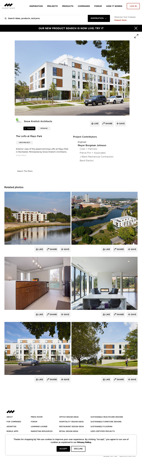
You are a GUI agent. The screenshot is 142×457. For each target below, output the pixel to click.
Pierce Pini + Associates (93, 153)
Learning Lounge (39, 426)
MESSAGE (44, 128)
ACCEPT (63, 449)
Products (67, 6)
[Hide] (136, 28)
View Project (24, 142)
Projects (52, 6)
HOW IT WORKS (114, 6)
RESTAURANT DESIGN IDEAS (71, 426)
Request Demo (120, 20)
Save (66, 249)
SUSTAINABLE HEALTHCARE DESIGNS (107, 417)
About (10, 417)
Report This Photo (25, 171)
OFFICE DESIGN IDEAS (69, 417)
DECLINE (78, 449)
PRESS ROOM (36, 417)
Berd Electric (87, 160)
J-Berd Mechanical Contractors (96, 156)
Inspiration (36, 6)
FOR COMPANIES (14, 422)
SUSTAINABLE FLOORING (101, 426)
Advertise (11, 426)
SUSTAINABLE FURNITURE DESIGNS (106, 422)
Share (53, 249)
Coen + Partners (88, 149)
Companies (84, 6)
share (108, 124)
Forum (98, 6)
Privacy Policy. (84, 442)
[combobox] (99, 18)
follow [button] (30, 128)
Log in (133, 6)
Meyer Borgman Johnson (92, 145)
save (122, 124)
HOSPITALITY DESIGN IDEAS (71, 422)
